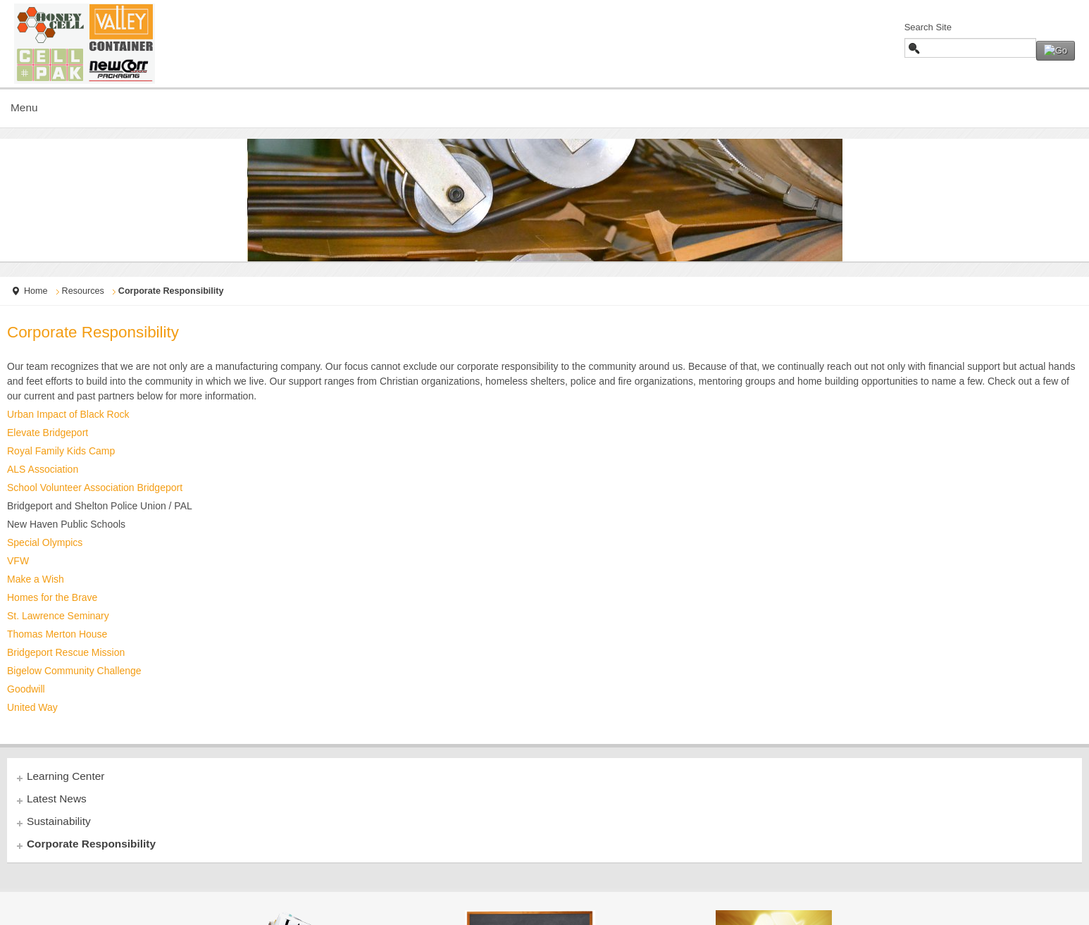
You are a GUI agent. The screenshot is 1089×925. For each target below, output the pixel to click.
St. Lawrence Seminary (58, 615)
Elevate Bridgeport (47, 432)
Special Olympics (44, 542)
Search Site (928, 27)
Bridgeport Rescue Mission (66, 652)
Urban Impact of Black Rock (68, 414)
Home (36, 291)
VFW (18, 560)
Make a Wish (35, 579)
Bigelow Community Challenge (74, 670)
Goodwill (26, 689)
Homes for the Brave (52, 597)
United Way (32, 707)
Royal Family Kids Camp (61, 451)
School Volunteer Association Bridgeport (94, 487)
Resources (83, 291)
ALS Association (42, 469)
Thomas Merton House (57, 634)
